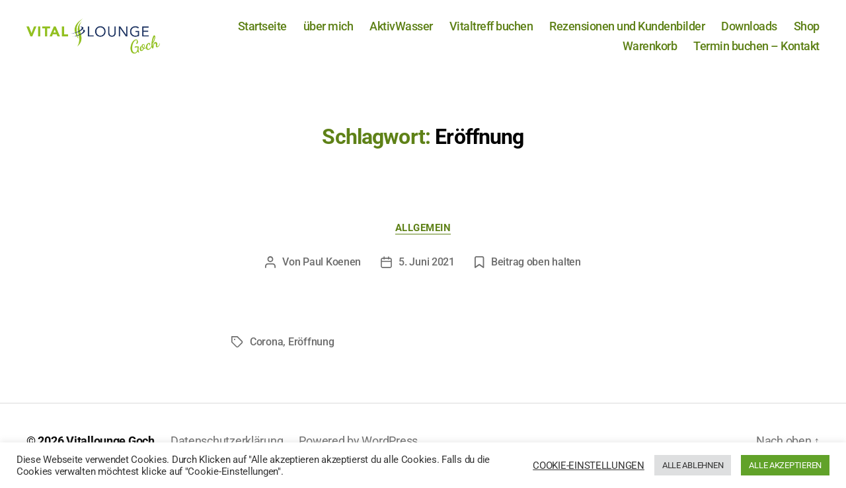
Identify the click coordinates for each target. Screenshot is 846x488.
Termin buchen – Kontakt (756, 50)
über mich (328, 31)
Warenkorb (650, 50)
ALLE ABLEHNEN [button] (693, 465)
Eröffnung (311, 351)
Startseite (262, 31)
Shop (807, 31)
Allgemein (423, 237)
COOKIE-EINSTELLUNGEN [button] (588, 465)
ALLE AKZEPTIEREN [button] (785, 465)
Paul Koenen (332, 271)
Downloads (749, 31)
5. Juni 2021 (427, 271)
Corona (266, 351)
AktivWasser (401, 31)
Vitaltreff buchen (491, 31)
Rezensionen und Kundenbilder (627, 31)
